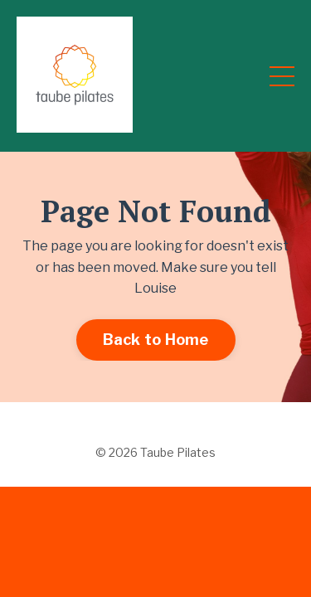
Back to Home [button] (156, 339)
